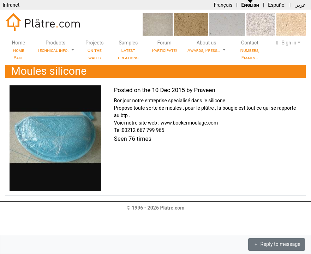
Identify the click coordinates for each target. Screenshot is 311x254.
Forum (164, 46)
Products (53, 46)
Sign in (285, 43)
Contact (249, 50)
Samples (128, 50)
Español (277, 5)
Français (223, 5)
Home (18, 50)
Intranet (10, 5)
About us (204, 46)
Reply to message (276, 244)
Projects (94, 50)
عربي (300, 5)
